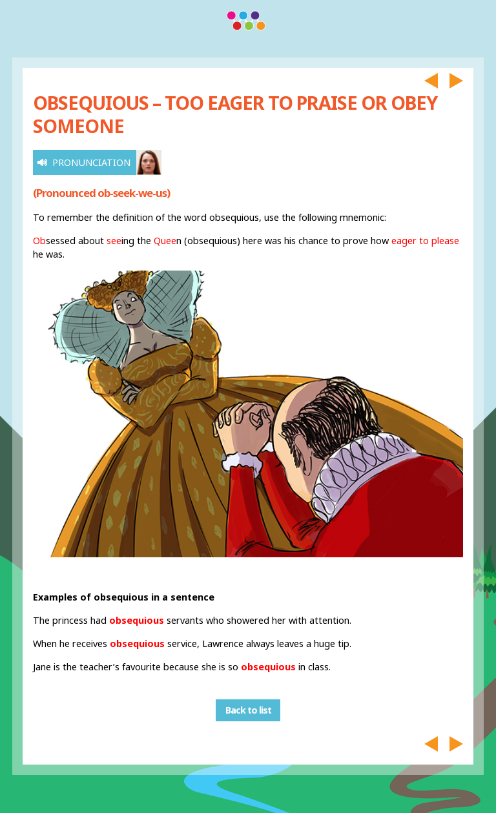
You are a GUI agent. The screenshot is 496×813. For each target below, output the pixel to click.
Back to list (248, 711)
